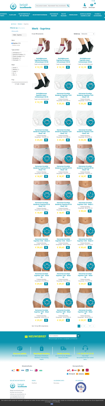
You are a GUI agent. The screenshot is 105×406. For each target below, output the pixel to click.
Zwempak (17, 60)
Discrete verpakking (59, 392)
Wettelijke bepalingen (59, 385)
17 (90, 326)
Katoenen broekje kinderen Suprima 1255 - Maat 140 (41, 131)
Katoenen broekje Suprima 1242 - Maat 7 (63, 240)
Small (15, 67)
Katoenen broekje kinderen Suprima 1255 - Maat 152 (63, 131)
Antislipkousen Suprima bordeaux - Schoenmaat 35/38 (42, 60)
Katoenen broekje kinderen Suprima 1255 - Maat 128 (85, 95)
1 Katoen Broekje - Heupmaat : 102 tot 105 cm (41, 243)
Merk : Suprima (17, 35)
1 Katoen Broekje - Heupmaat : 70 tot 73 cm (85, 99)
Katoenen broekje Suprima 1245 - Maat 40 (41, 312)
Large (15, 71)
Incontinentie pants (37, 385)
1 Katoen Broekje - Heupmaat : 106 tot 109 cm (63, 243)
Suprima (17, 43)
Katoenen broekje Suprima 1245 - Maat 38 (85, 275)
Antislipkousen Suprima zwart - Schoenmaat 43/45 (41, 95)
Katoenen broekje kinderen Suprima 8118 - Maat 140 (85, 168)
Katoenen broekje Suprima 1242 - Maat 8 (85, 240)
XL (14, 73)
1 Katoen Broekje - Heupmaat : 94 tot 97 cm (85, 280)
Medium (16, 69)
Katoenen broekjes (19, 54)
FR (92, 1)
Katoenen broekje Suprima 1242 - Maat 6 (42, 240)
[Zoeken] (52, 5)
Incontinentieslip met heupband (40, 388)
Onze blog (56, 396)
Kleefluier (34, 383)
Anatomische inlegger (38, 390)
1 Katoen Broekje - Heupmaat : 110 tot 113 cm (85, 243)
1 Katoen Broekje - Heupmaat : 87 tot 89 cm (41, 280)
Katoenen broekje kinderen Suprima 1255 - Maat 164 (85, 131)
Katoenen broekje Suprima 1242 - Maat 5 (85, 203)
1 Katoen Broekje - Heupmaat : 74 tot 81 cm (41, 136)
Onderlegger (35, 386)
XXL (15, 75)
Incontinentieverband (37, 397)
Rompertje (17, 58)
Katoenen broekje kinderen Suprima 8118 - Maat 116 (41, 168)
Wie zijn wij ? (57, 388)
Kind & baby (35, 394)
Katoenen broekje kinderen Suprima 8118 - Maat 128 (63, 168)
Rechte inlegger (36, 392)
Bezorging (56, 383)
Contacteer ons (58, 394)
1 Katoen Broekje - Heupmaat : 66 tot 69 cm (63, 99)
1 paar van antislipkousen (41, 64)
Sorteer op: (77, 34)
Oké (52, 404)
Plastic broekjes (19, 56)
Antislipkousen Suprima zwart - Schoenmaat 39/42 (85, 60)
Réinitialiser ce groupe (16, 45)
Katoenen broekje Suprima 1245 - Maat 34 (41, 275)
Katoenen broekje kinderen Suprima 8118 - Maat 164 (63, 204)
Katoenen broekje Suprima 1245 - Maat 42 (63, 312)
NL (94, 1)
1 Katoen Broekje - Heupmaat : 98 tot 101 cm (85, 207)
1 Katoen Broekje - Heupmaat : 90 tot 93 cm (85, 136)
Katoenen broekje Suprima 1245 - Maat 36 (63, 275)
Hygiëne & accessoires (38, 396)
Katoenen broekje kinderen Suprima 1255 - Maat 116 (63, 95)
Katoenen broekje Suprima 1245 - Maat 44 (85, 312)
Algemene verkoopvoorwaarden (62, 386)
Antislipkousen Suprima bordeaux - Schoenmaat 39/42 (63, 60)
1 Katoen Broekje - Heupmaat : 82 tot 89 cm (63, 136)
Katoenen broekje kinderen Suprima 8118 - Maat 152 (41, 204)
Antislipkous (17, 52)
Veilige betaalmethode (60, 390)
